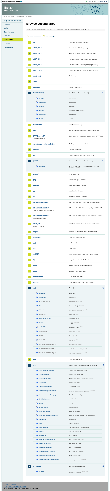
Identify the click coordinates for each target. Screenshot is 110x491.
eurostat (36, 150)
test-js (41, 322)
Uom (40, 423)
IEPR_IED (36, 224)
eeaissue (41, 110)
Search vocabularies (35, 36)
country (41, 472)
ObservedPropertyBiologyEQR (48, 415)
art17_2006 (37, 59)
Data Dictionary (20, 16)
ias (34, 191)
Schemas (7, 36)
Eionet (12, 16)
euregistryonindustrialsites (44, 144)
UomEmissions (43, 427)
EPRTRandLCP (39, 136)
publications (38, 277)
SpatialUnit (42, 419)
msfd (35, 265)
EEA (12, 1)
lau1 (34, 243)
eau (40, 305)
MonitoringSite (43, 407)
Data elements (9, 32)
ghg (34, 180)
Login (88, 1)
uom (34, 359)
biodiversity (37, 76)
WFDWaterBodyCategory (47, 451)
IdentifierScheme (44, 399)
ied (34, 197)
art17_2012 (37, 65)
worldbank (37, 466)
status (41, 118)
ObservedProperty (44, 411)
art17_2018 (37, 70)
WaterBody (42, 435)
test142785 (42, 327)
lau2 (34, 249)
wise (34, 365)
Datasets (7, 24)
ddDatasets (42, 102)
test (34, 288)
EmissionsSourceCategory (47, 395)
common (36, 87)
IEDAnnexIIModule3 (41, 208)
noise (35, 271)
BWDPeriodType (44, 374)
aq (34, 42)
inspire (35, 232)
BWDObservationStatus (46, 370)
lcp (34, 260)
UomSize (41, 431)
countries (42, 166)
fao (34, 155)
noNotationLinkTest (45, 318)
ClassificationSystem (45, 386)
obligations (42, 114)
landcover (37, 237)
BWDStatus (42, 382)
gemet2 (36, 174)
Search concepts (50, 36)
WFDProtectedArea (45, 443)
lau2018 (36, 254)
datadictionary (38, 93)
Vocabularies (8, 39)
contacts (41, 98)
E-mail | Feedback (10, 485)
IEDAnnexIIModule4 (41, 216)
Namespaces (8, 47)
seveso (35, 282)
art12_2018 (37, 53)
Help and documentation (12, 20)
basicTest (42, 293)
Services (7, 43)
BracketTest (42, 297)
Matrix (41, 403)
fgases (35, 161)
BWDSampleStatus (45, 378)
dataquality (37, 125)
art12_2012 (37, 48)
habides (36, 185)
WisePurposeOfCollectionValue (49, 459)
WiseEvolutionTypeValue (47, 455)
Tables (6, 28)
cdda (35, 81)
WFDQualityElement (45, 447)
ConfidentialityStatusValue (47, 390)
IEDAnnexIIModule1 (41, 202)
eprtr (34, 130)
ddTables (41, 106)
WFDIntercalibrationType (47, 439)
